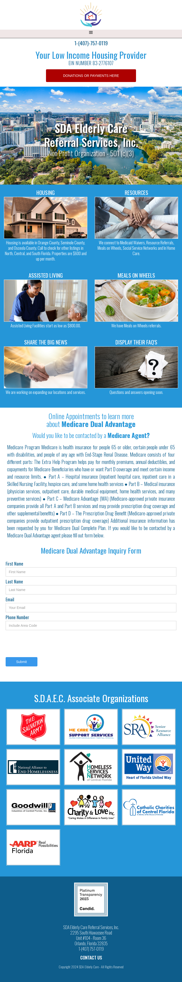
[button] (91, 34)
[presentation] (43, 643)
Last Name (14, 581)
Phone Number (17, 617)
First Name (14, 563)
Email (10, 599)
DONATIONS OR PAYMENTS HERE (91, 76)
